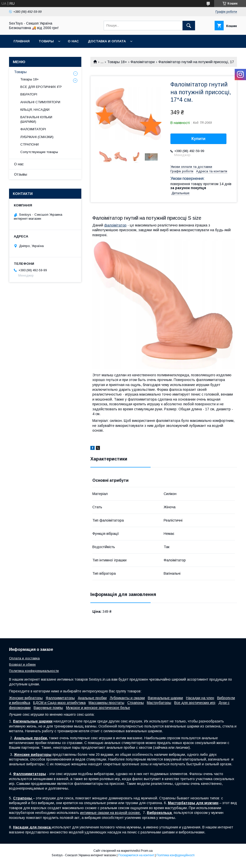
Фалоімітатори (143, 62)
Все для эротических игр (194, 703)
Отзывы (20, 174)
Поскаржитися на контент (136, 855)
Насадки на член (200, 698)
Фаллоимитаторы (60, 698)
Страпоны (135, 703)
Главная (22, 41)
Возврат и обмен (22, 664)
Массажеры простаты (106, 703)
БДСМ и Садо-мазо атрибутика (59, 703)
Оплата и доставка (24, 658)
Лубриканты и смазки (127, 698)
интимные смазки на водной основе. (110, 813)
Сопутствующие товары (39, 152)
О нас (73, 41)
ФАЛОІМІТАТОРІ (33, 129)
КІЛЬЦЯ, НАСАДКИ (34, 109)
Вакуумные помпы (48, 708)
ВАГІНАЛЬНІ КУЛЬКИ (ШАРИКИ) (36, 119)
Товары (46, 41)
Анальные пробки (92, 698)
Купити (199, 139)
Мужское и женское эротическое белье (98, 708)
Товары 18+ (117, 62)
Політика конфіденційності (175, 855)
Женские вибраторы (26, 698)
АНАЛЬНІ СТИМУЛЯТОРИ (40, 102)
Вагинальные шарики (165, 698)
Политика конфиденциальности (34, 671)
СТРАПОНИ (29, 144)
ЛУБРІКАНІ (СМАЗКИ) (36, 137)
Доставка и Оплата (107, 41)
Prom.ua (147, 850)
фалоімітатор (115, 225)
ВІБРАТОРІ (28, 94)
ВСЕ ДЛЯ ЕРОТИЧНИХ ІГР (41, 87)
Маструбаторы (159, 703)
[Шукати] (188, 25)
